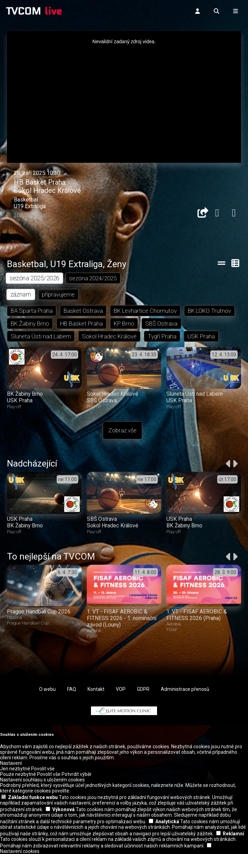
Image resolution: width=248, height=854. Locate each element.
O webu (47, 689)
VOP (121, 689)
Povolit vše (43, 768)
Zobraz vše (122, 430)
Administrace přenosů (185, 689)
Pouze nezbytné (18, 774)
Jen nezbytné (15, 768)
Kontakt (96, 689)
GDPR (143, 689)
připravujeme (58, 294)
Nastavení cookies (19, 851)
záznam (20, 294)
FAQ (71, 689)
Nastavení (11, 763)
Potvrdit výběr (77, 774)
